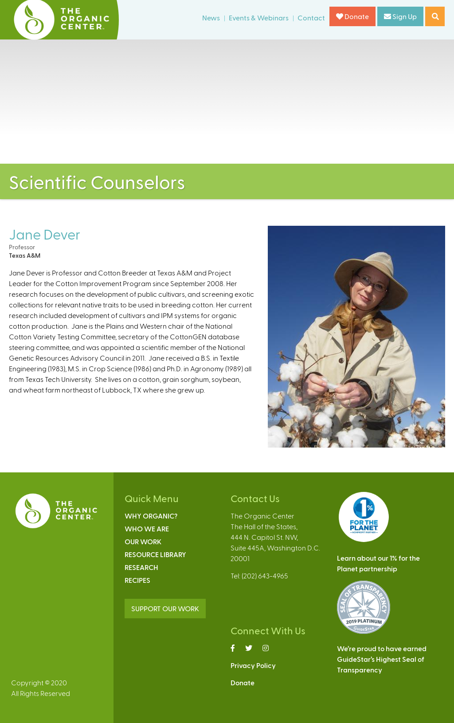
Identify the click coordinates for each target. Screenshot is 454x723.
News (211, 17)
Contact (311, 17)
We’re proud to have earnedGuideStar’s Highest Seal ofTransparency (382, 659)
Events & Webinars (259, 17)
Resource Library (155, 554)
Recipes (137, 580)
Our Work (143, 541)
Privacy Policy (253, 665)
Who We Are (147, 528)
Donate (352, 16)
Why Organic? (151, 515)
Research (141, 567)
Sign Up (400, 16)
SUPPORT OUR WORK (165, 608)
